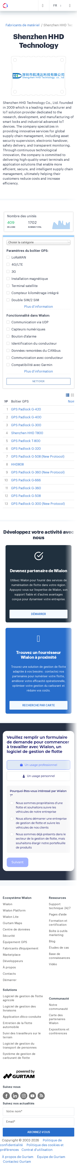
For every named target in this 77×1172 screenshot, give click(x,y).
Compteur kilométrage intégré (35, 293)
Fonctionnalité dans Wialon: (28, 315)
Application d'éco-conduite (22, 1016)
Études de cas (59, 947)
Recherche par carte (38, 705)
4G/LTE (17, 264)
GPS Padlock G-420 (26, 409)
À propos (9, 967)
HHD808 (17, 464)
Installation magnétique (29, 278)
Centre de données (16, 929)
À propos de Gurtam (17, 1157)
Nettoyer (38, 381)
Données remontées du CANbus (36, 350)
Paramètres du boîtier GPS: (27, 250)
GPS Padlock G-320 (26, 448)
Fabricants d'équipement (20, 948)
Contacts (9, 973)
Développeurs (13, 961)
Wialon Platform (14, 910)
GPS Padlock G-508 (26, 496)
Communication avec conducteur (37, 357)
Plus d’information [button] (38, 306)
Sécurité (9, 935)
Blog (52, 941)
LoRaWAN (18, 257)
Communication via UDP (29, 322)
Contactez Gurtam (17, 1161)
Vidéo (53, 964)
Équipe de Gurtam (51, 1157)
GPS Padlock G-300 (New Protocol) (38, 503)
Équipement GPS (15, 942)
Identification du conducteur (34, 343)
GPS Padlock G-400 (26, 417)
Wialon (7, 904)
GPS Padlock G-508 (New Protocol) (37, 456)
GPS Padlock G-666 (26, 480)
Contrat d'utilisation (37, 1149)
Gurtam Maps (12, 923)
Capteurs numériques (28, 329)
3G (13, 271)
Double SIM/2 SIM (25, 300)
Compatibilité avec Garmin (31, 365)
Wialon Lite (11, 916)
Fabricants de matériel (23, 25)
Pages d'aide (58, 914)
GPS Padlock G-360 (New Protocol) (38, 472)
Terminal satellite (24, 286)
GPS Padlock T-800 (25, 441)
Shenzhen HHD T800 (27, 433)
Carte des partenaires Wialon (57, 1019)
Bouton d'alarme (23, 336)
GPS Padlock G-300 (26, 425)
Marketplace (12, 954)
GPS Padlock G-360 (26, 488)
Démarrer (38, 614)
